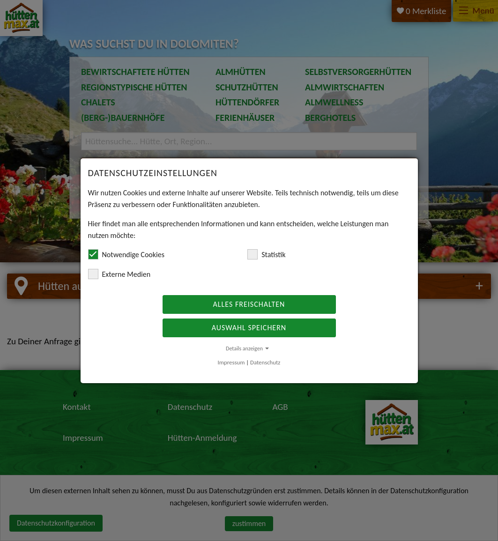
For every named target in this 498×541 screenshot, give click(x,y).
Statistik (266, 254)
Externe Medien (119, 274)
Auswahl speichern (249, 327)
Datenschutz (265, 362)
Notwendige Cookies (126, 254)
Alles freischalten (249, 304)
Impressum (231, 362)
